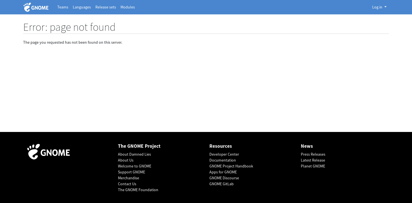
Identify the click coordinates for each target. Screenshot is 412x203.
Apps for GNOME (223, 172)
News (307, 146)
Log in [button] (377, 7)
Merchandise (128, 177)
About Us (125, 160)
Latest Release (313, 160)
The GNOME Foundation (138, 189)
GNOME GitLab (221, 183)
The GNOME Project (139, 146)
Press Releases (313, 154)
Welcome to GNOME (134, 166)
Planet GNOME (313, 166)
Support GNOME (131, 172)
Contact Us (127, 183)
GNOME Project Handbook (231, 166)
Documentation (222, 160)
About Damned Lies (134, 154)
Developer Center (224, 154)
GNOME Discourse (224, 177)
